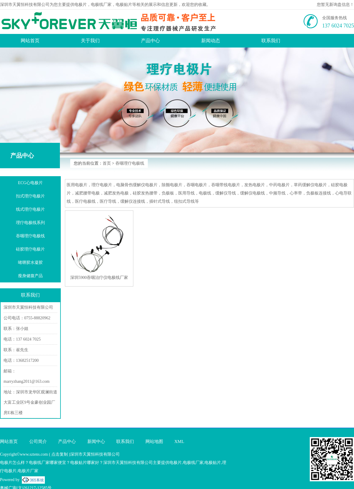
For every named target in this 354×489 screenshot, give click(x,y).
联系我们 (270, 40)
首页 (107, 163)
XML (179, 441)
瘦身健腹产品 (30, 276)
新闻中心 (96, 441)
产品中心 (150, 40)
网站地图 (154, 441)
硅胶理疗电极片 (30, 249)
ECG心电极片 (30, 183)
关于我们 (90, 40)
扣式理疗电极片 (30, 196)
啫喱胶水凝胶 (30, 262)
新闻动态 (210, 40)
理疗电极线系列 (30, 222)
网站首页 (30, 40)
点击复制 (59, 454)
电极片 (80, 4)
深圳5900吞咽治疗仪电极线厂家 (99, 277)
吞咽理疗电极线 (129, 163)
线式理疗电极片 (30, 209)
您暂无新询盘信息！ (335, 4)
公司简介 (38, 441)
